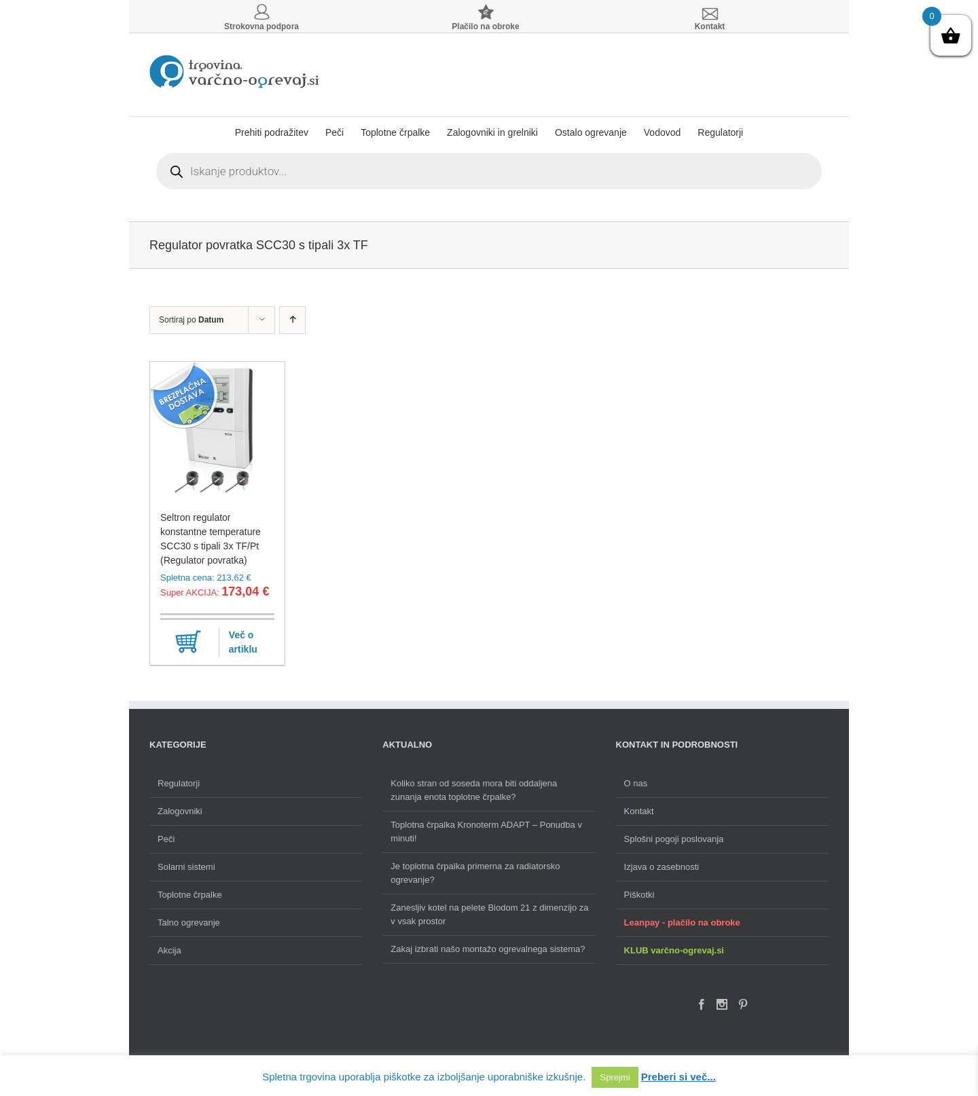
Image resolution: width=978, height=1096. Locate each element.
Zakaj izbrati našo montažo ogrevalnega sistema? (488, 949)
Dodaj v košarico (188, 642)
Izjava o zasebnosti (662, 867)
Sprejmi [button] (615, 1077)
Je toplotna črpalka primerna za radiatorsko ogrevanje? (475, 873)
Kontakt (639, 811)
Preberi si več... (678, 1076)
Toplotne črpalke (190, 895)
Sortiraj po (191, 320)
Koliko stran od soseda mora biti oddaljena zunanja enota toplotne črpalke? (474, 790)
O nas (636, 783)
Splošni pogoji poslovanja (674, 839)
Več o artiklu (243, 642)
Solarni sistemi (186, 867)
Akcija (169, 950)
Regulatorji (179, 783)
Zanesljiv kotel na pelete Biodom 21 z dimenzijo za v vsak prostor (489, 914)
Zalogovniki (180, 811)
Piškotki (639, 895)
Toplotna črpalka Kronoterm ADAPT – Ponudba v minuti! (486, 831)
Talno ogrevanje (189, 922)
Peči (166, 839)
